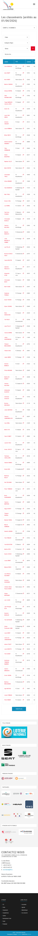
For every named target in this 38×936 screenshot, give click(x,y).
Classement (5, 910)
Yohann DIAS (7, 350)
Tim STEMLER (7, 538)
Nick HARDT (7, 79)
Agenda (23, 907)
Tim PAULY (7, 319)
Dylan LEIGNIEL (8, 306)
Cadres (4, 915)
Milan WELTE (7, 135)
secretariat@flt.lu (7, 870)
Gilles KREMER (8, 181)
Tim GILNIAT (7, 653)
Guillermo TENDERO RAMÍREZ (6, 662)
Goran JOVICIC (8, 449)
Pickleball (5, 924)
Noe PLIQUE (7, 286)
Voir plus (19, 709)
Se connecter (25, 913)
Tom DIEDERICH (8, 187)
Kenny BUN (7, 469)
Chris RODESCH (8, 66)
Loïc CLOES (7, 600)
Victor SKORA (7, 675)
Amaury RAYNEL (8, 91)
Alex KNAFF (7, 73)
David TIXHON (7, 299)
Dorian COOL (7, 201)
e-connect (19, 934)
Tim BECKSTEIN (8, 544)
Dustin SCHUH (7, 554)
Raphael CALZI (8, 161)
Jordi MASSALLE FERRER (7, 240)
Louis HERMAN (8, 128)
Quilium (29, 934)
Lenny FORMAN (8, 695)
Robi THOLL (7, 194)
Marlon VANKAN (8, 84)
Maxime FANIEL (8, 520)
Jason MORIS (7, 357)
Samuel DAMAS (8, 462)
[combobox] (16, 43)
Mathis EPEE (7, 549)
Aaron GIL (6, 108)
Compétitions (6, 913)
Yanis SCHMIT (7, 436)
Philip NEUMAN (8, 370)
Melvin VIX (7, 429)
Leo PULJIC (7, 247)
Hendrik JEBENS (8, 531)
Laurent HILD (7, 443)
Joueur (6, 61)
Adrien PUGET (7, 644)
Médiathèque (25, 910)
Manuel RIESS (7, 567)
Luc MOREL (7, 205)
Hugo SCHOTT (7, 508)
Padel (4, 921)
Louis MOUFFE (8, 649)
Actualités (24, 904)
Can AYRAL (7, 423)
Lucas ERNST (7, 560)
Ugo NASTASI (7, 688)
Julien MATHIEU (8, 410)
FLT (3, 904)
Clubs (4, 907)
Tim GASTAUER (8, 620)
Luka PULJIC (7, 326)
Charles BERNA (8, 332)
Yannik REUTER (8, 260)
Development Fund (7, 918)
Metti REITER (7, 168)
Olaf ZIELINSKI (8, 482)
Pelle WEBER (7, 700)
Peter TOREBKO (8, 489)
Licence (29, 61)
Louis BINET (7, 633)
